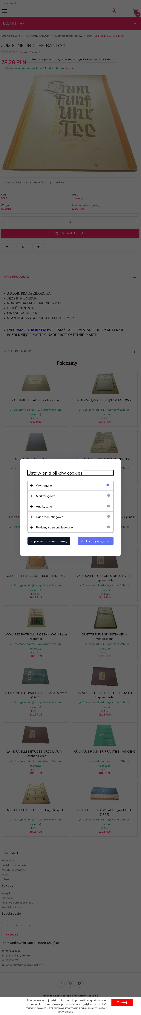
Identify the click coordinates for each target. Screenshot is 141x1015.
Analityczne (44, 506)
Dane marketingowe (49, 517)
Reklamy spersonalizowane (54, 527)
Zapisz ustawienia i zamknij (49, 541)
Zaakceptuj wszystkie (95, 541)
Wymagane (44, 485)
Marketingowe (45, 496)
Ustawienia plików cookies (54, 473)
